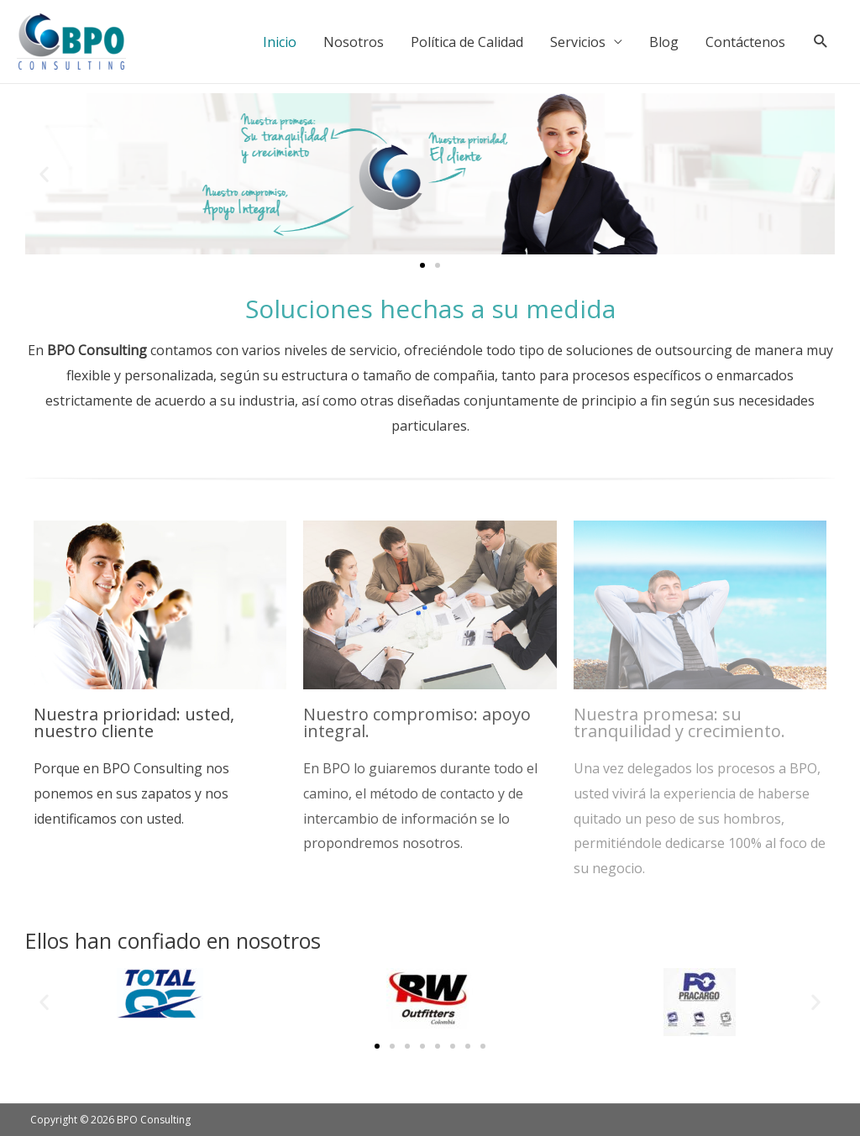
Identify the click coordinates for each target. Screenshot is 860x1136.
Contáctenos (745, 42)
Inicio (279, 42)
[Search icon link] (821, 41)
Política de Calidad (467, 42)
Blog (664, 42)
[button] (44, 174)
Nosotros (353, 42)
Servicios (578, 42)
